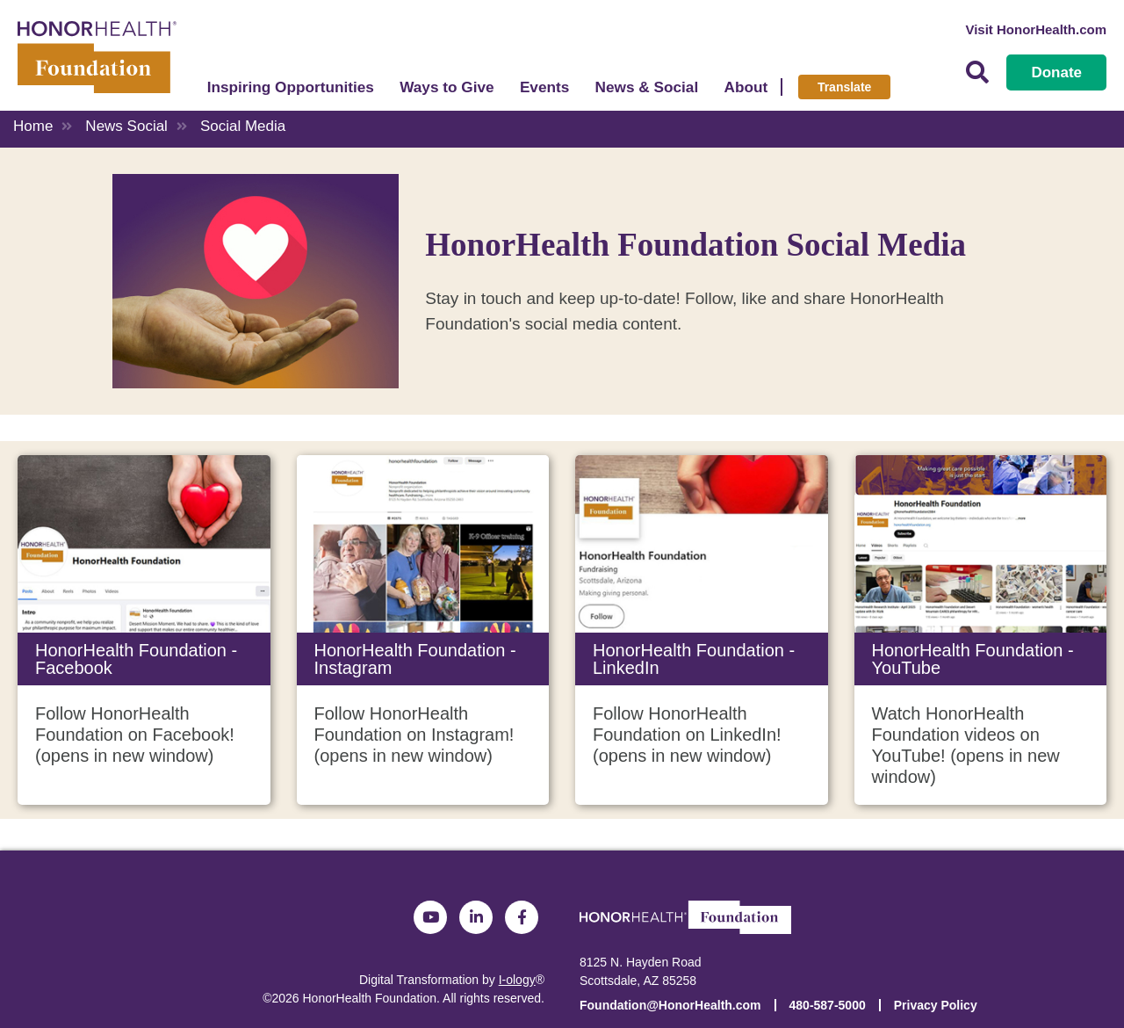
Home (33, 126)
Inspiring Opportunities (290, 87)
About (746, 87)
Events (544, 87)
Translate (844, 87)
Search (977, 72)
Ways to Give (447, 87)
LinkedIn (476, 917)
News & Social (647, 87)
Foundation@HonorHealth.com (670, 1005)
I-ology (517, 980)
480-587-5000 (827, 1005)
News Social (126, 126)
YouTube (430, 917)
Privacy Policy (935, 1005)
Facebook (521, 917)
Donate (1056, 72)
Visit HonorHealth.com (1035, 29)
